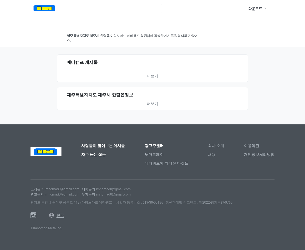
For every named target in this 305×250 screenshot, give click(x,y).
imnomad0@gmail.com (62, 189)
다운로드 (258, 8)
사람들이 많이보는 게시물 (103, 145)
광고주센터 (154, 145)
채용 (212, 154)
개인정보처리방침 (259, 154)
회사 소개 (216, 145)
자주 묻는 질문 (93, 154)
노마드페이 (154, 154)
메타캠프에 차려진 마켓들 (166, 163)
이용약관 (251, 145)
